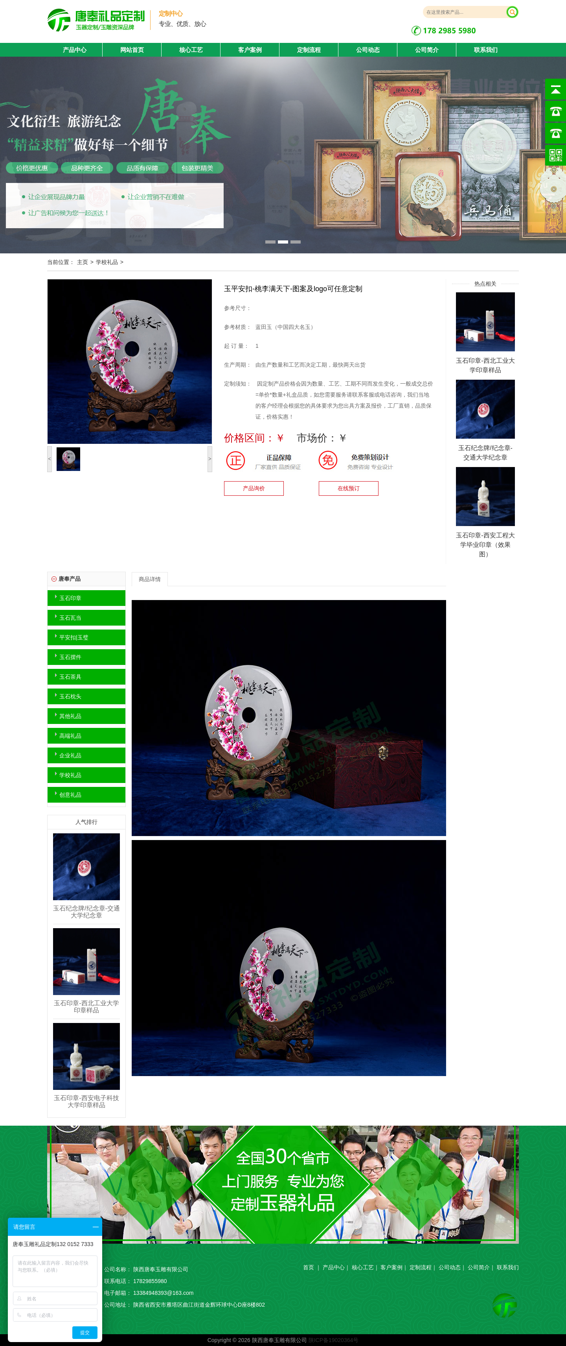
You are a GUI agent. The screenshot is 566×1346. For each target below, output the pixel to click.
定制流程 (309, 49)
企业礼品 (70, 755)
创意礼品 (70, 795)
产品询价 (254, 488)
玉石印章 (70, 598)
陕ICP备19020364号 (334, 1340)
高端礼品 (70, 736)
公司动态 (368, 49)
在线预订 (349, 488)
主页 (82, 262)
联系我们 (486, 49)
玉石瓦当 (70, 618)
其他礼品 (70, 716)
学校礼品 (107, 262)
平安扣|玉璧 (73, 637)
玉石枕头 (70, 696)
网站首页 (132, 49)
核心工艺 (191, 49)
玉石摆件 (70, 657)
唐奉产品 (70, 579)
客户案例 (250, 49)
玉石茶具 (70, 677)
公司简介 (427, 49)
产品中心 (334, 1267)
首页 (308, 1267)
